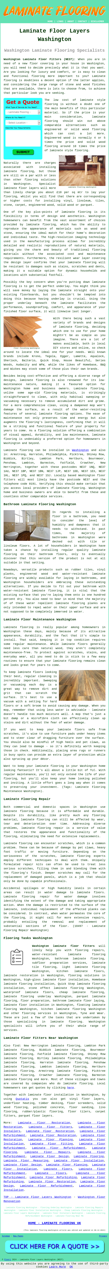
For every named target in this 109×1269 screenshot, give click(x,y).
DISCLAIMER (97, 21)
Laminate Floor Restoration (44, 1122)
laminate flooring (76, 211)
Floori (7, 1260)
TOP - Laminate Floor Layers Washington (37, 1197)
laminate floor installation (26, 1004)
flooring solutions (83, 975)
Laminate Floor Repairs (47, 1152)
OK (71, 1266)
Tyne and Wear (92, 1013)
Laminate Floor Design (49, 1156)
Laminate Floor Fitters (50, 1127)
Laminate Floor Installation (79, 1160)
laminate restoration (21, 975)
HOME (50, 21)
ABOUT (70, 21)
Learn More (57, 1266)
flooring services (36, 1013)
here (70, 1087)
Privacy (103, 1236)
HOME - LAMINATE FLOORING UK (54, 1223)
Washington (80, 450)
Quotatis (22, 1099)
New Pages (18, 1236)
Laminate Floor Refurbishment (58, 1148)
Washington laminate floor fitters (63, 946)
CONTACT (82, 21)
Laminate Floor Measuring (26, 1160)
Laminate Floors (58, 1169)
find (16, 1045)
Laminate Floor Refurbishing (53, 1177)
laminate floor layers (21, 188)
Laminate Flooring (89, 1156)
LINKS (60, 21)
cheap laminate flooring (81, 992)
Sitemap (6, 1236)
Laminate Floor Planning (50, 1139)
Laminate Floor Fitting (51, 1143)
